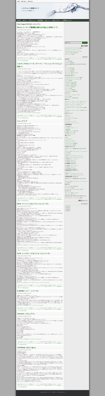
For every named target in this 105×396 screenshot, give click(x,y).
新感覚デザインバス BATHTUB (72, 130)
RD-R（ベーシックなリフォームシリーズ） (33, 204)
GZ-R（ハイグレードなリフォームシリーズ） (34, 253)
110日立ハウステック (56, 20)
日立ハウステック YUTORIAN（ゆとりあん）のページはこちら (29, 381)
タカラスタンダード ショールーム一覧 (73, 51)
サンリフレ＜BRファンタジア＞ (72, 72)
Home (18, 1)
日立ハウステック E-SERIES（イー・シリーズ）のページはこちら (30, 305)
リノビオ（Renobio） (70, 68)
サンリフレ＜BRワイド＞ (71, 74)
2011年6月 (68, 207)
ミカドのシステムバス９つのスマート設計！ (75, 189)
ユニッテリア (29, 59)
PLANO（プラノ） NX (70, 133)
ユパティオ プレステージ (71, 142)
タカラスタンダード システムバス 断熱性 (74, 48)
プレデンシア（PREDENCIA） (72, 91)
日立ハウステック (41, 59)
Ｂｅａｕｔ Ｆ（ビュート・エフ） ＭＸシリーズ (75, 102)
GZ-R (41, 115)
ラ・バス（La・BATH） (70, 69)
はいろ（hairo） (69, 96)
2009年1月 (68, 210)
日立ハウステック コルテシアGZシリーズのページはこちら (28, 112)
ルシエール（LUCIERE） (71, 89)
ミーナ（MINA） (69, 80)
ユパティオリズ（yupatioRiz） (72, 143)
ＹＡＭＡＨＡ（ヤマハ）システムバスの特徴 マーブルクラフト (76, 111)
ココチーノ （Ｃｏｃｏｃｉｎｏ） (72, 122)
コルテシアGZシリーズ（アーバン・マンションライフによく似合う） (76, 152)
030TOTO (19, 20)
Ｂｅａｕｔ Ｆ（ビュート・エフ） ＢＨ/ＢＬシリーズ (76, 101)
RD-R (44, 115)
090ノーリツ (47, 20)
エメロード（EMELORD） (71, 83)
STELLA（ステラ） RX (70, 132)
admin (22, 29)
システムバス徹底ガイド (30, 8)
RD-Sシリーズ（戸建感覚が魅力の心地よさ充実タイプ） (38, 27)
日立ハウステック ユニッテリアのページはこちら (27, 195)
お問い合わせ (23, 1)
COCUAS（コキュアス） (24, 115)
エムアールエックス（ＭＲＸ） (72, 118)
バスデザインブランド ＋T (71, 127)
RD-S (46, 115)
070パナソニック (32, 20)
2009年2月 (68, 209)
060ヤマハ (25, 20)
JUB (67, 137)
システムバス (24, 59)
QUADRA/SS (68, 126)
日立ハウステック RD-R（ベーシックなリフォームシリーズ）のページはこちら (32, 244)
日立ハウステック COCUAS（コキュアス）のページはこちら (29, 339)
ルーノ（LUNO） (70, 88)
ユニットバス (35, 59)
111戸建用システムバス (67, 20)
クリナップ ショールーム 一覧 (72, 49)
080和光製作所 (40, 20)
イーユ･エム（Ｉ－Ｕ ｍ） (71, 121)
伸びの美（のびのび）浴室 (71, 85)
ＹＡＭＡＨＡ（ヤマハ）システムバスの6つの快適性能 (76, 108)
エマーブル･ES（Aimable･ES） (72, 52)
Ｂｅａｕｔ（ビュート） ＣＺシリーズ (73, 105)
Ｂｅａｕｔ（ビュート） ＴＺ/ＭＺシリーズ (74, 104)
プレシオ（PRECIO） (70, 71)
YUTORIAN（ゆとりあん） (52, 115)
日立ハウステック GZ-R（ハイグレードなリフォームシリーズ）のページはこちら (33, 282)
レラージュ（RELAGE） (71, 86)
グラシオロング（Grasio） (71, 145)
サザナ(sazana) (69, 61)
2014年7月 (68, 206)
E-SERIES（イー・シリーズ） (34, 115)
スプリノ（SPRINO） (70, 62)
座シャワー (68, 115)
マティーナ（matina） (70, 54)
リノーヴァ (68, 119)
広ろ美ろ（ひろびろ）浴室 (71, 82)
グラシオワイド (69, 139)
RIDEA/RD (68, 129)
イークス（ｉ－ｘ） (70, 116)
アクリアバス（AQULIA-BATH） (72, 97)
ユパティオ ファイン (70, 140)
